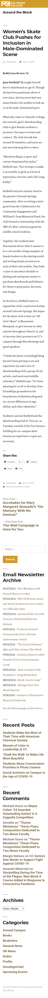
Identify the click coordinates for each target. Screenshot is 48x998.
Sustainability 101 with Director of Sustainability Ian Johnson (23, 619)
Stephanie (11, 62)
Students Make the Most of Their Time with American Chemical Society (22, 736)
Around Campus (14, 486)
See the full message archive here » (23, 708)
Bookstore (10, 940)
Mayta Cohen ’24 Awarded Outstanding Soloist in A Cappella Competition (20, 811)
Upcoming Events (15, 972)
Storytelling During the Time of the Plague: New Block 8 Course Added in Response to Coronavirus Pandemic (24, 878)
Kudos (26, 486)
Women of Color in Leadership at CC (16, 747)
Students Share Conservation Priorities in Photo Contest (23, 765)
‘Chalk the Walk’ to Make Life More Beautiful (23, 756)
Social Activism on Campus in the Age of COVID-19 (24, 774)
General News (13, 946)
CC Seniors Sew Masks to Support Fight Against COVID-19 (24, 859)
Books (7, 935)
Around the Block (17, 12)
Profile (7, 961)
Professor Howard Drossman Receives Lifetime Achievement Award (20, 634)
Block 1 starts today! (29, 680)
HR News (9, 951)
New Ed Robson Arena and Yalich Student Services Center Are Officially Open (23, 603)
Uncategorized (13, 967)
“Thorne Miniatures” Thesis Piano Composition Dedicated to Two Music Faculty (21, 828)
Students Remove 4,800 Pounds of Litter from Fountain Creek (24, 659)
